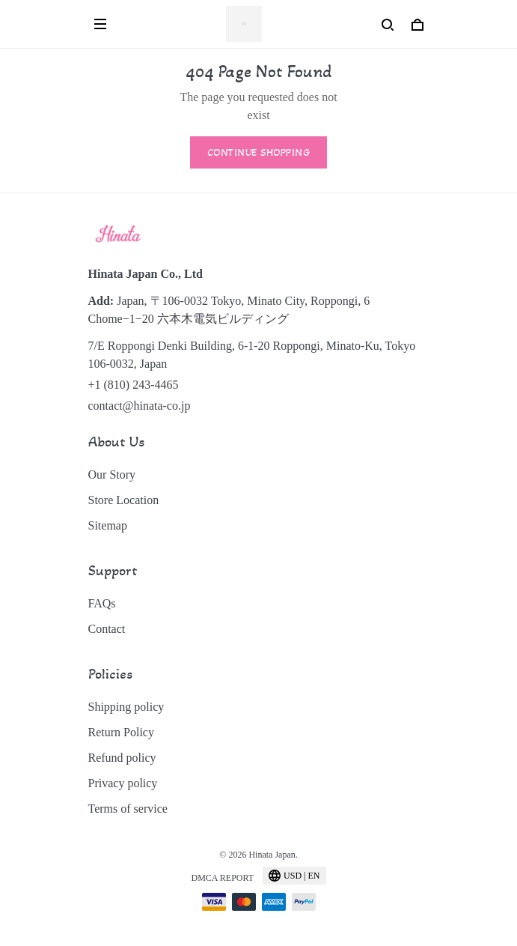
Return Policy (121, 732)
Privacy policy (123, 783)
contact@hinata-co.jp (139, 405)
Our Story (112, 474)
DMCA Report (222, 878)
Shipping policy (126, 706)
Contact (107, 628)
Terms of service (128, 808)
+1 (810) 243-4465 (133, 384)
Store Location (123, 500)
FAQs (102, 603)
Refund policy (122, 757)
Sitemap (107, 525)
